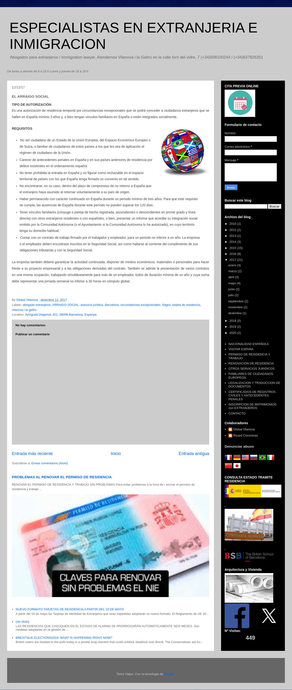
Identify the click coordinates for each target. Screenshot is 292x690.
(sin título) (22, 621)
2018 (233, 320)
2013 (233, 236)
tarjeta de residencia (186, 305)
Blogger (169, 674)
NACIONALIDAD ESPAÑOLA (248, 344)
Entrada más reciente (32, 453)
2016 (233, 254)
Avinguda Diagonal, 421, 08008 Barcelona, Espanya (61, 314)
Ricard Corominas (245, 435)
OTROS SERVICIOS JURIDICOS (251, 368)
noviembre (236, 307)
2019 (233, 326)
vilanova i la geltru (24, 310)
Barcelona (112, 305)
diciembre (235, 313)
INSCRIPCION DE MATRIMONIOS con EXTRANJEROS (252, 406)
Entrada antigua (194, 453)
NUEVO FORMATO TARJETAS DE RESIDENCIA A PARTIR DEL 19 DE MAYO (70, 609)
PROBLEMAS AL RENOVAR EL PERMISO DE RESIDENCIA (62, 477)
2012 (233, 230)
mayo (232, 283)
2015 (233, 248)
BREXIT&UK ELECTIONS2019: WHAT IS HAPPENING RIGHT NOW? (64, 637)
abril (231, 277)
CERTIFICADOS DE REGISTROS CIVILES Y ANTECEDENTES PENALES (251, 395)
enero (232, 265)
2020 (233, 333)
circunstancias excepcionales (140, 305)
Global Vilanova (244, 429)
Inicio (116, 453)
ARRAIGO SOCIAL (65, 305)
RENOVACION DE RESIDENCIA (251, 363)
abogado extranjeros (37, 305)
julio (231, 295)
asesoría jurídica (91, 305)
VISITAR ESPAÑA (240, 349)
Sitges (166, 305)
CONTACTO (237, 413)
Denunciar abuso (239, 446)
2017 (233, 260)
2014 (233, 242)
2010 (233, 223)
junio (232, 289)
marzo (233, 271)
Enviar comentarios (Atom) (49, 463)
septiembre (236, 301)
